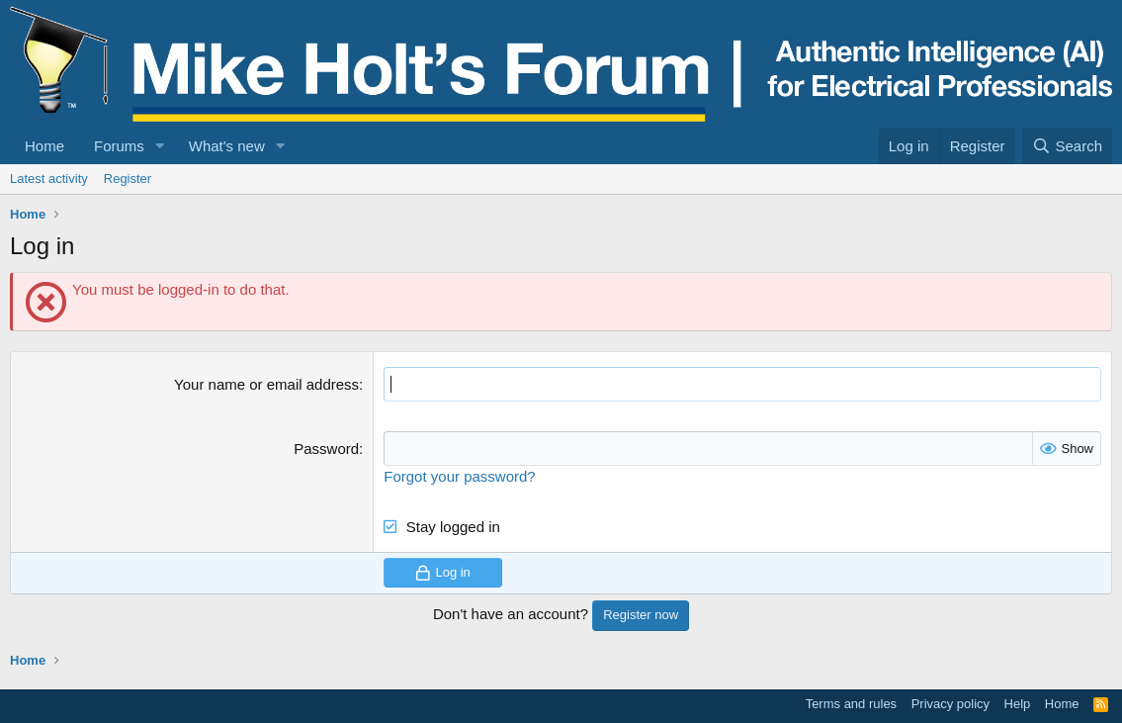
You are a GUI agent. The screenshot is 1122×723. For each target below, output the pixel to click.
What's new (227, 145)
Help (1017, 703)
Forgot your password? (459, 476)
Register (127, 178)
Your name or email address (266, 384)
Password (326, 448)
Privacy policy (950, 703)
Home (44, 145)
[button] (160, 146)
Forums (119, 145)
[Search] (1067, 146)
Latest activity (49, 178)
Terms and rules (851, 703)
